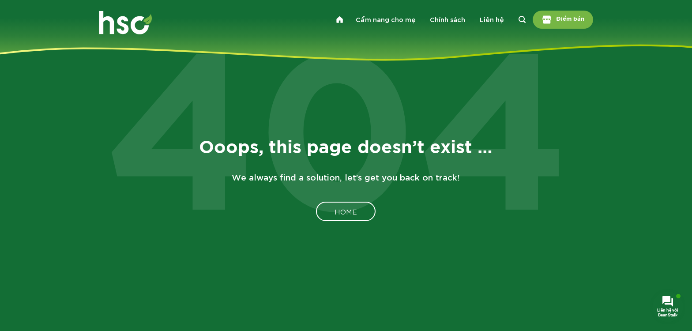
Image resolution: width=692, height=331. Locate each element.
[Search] (522, 19)
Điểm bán (563, 19)
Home (346, 211)
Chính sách (447, 19)
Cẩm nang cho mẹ (386, 19)
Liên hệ (492, 19)
